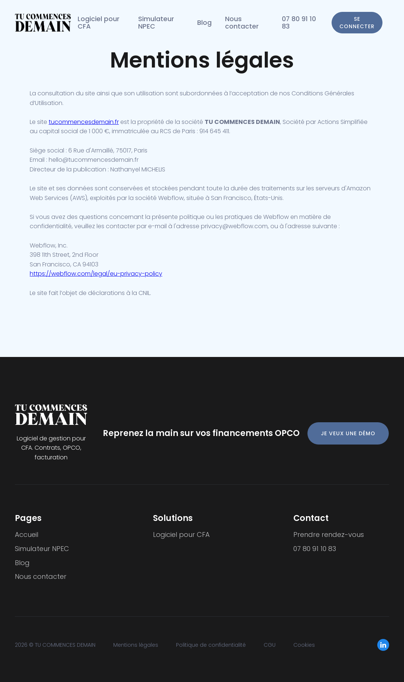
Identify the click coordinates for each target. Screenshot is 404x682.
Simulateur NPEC (156, 22)
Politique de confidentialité (211, 645)
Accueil (26, 535)
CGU (270, 645)
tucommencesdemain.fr (84, 122)
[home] (43, 23)
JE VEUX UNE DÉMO (348, 433)
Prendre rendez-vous (328, 535)
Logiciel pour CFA (99, 22)
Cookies (304, 645)
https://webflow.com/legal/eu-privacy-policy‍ (96, 273)
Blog (204, 22)
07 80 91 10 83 (299, 22)
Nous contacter (242, 22)
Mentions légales (135, 645)
